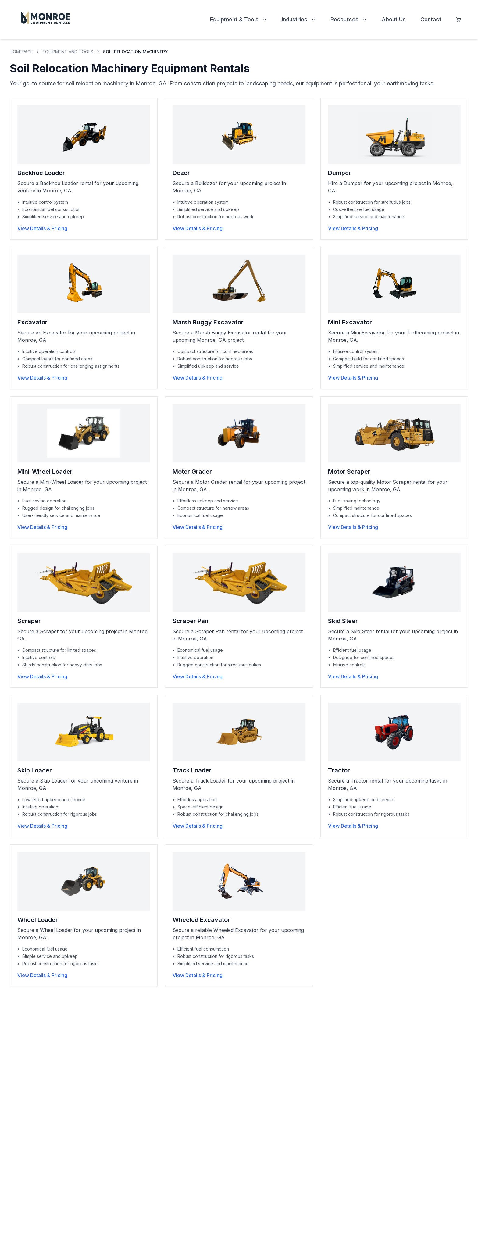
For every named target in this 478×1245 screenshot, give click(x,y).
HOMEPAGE (21, 51)
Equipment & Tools (238, 19)
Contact (430, 19)
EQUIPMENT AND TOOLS (68, 51)
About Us (394, 19)
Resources (348, 19)
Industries (299, 19)
